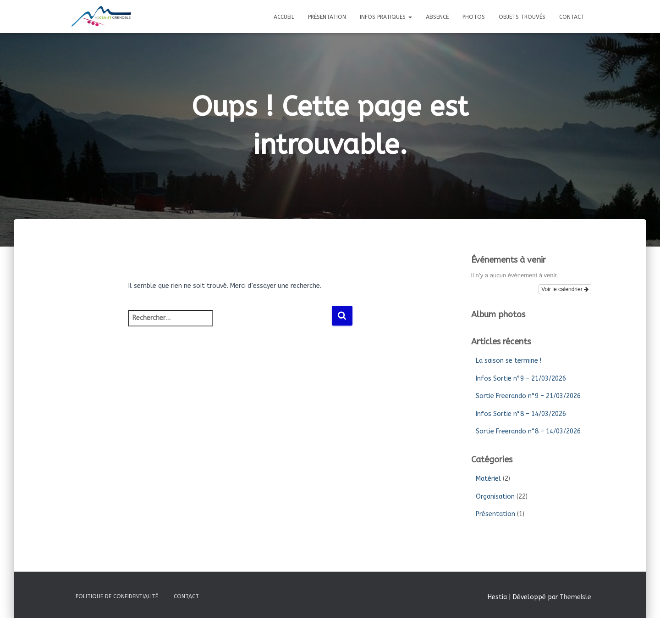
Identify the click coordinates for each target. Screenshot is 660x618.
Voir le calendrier (564, 289)
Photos (473, 17)
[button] (409, 17)
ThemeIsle (575, 597)
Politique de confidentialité (117, 596)
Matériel (488, 479)
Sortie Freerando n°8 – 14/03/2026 (528, 431)
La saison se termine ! (508, 361)
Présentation (327, 17)
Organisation (495, 496)
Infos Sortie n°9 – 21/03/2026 (521, 378)
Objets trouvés (522, 17)
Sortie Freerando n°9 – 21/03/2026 (528, 396)
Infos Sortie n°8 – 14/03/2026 (521, 414)
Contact (571, 17)
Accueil (284, 17)
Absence (437, 17)
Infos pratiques (386, 17)
